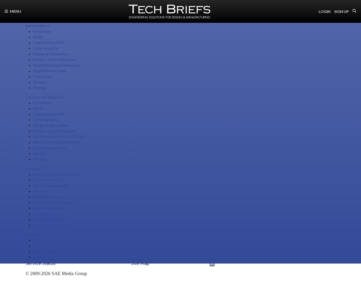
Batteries (41, 245)
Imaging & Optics (48, 213)
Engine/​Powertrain (49, 70)
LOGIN (324, 11)
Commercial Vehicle (44, 97)
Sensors (40, 82)
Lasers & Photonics (50, 219)
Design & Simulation (50, 53)
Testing (39, 87)
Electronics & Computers (55, 202)
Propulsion (42, 76)
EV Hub (34, 234)
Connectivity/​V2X (48, 42)
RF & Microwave (47, 196)
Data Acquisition (47, 180)
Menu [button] (13, 11)
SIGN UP (341, 11)
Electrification (45, 251)
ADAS (38, 37)
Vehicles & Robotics (50, 208)
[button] (354, 11)
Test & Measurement (51, 185)
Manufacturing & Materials (56, 65)
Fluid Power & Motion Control (59, 136)
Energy (39, 257)
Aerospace (37, 168)
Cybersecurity (45, 48)
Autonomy (42, 31)
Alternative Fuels (48, 240)
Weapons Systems (49, 225)
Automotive (38, 25)
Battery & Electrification (54, 59)
